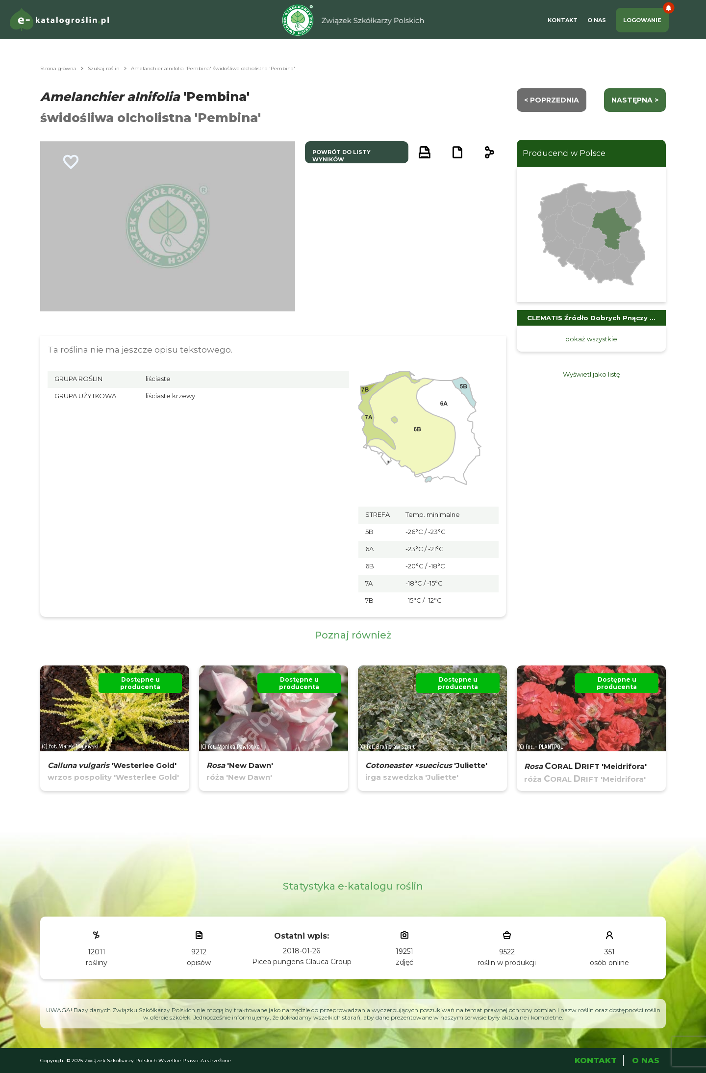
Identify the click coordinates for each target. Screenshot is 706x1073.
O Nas (596, 20)
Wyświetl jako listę (591, 374)
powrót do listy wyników (341, 156)
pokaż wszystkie (591, 339)
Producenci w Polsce (564, 153)
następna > (634, 100)
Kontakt (563, 20)
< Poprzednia (551, 100)
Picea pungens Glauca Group (302, 961)
